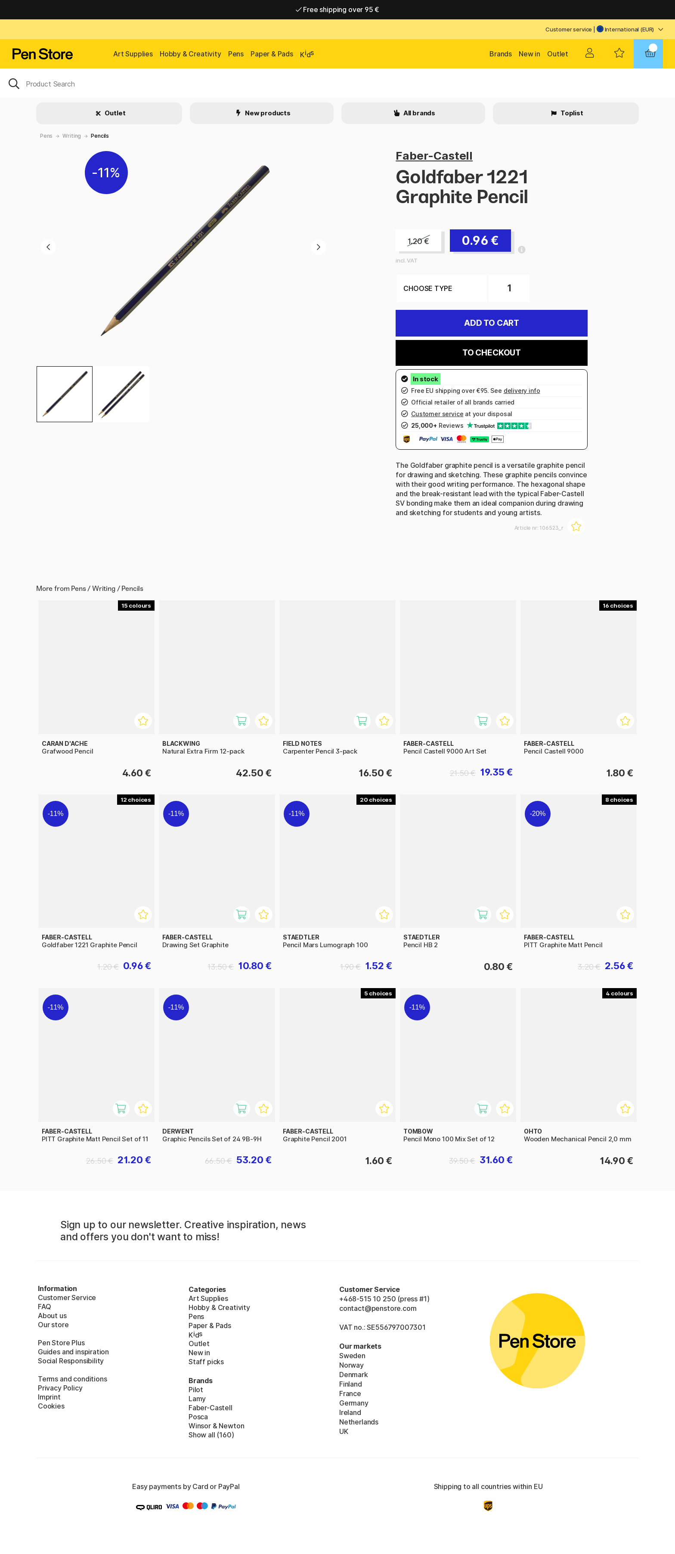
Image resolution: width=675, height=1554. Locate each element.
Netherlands (358, 1422)
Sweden (352, 1355)
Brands (500, 53)
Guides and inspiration (73, 1351)
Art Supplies (133, 53)
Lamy (197, 1398)
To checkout (491, 353)
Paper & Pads (272, 53)
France (350, 1393)
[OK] (337, 83)
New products (267, 113)
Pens (236, 53)
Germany (353, 1403)
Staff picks (206, 1361)
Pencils (100, 136)
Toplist (571, 113)
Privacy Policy (60, 1388)
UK (343, 1431)
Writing (71, 136)
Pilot (196, 1389)
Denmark (353, 1374)
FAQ (44, 1306)
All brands (418, 113)
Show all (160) (211, 1434)
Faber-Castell (434, 155)
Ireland (350, 1412)
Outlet (557, 53)
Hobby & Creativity (190, 53)
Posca (198, 1416)
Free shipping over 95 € (338, 9)
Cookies (51, 1406)
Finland (350, 1384)
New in (529, 53)
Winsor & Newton (216, 1425)
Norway (351, 1365)
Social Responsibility (71, 1360)
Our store (53, 1324)
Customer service (568, 29)
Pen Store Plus (61, 1342)
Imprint (49, 1397)
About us (52, 1315)
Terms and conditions (72, 1379)
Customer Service (67, 1297)
